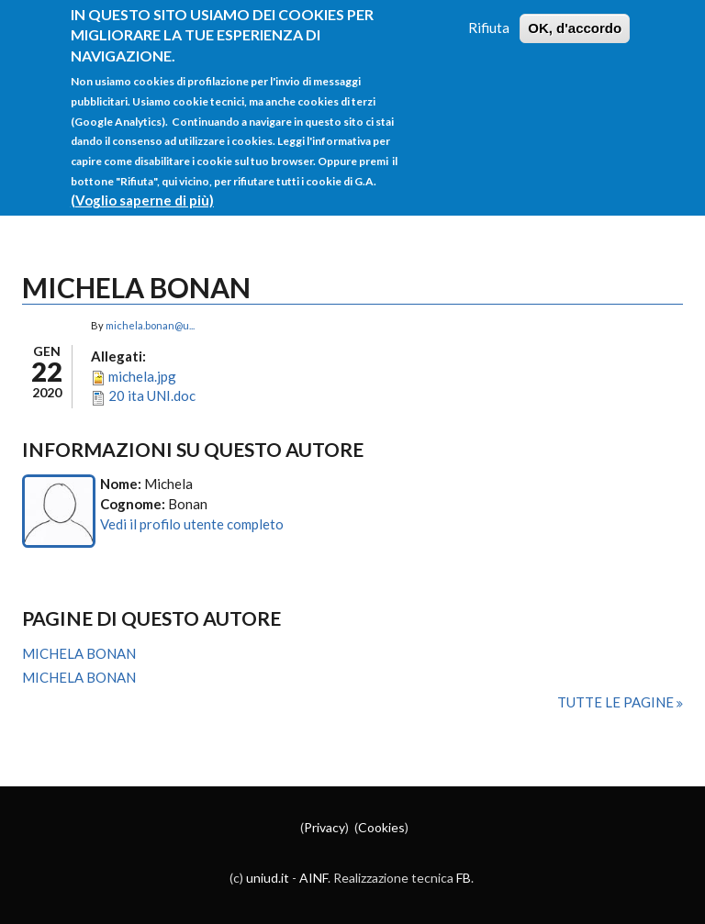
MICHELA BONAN (79, 653)
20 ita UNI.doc (152, 395)
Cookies (381, 827)
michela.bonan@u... (150, 325)
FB (463, 877)
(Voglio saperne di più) (142, 181)
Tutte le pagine (617, 702)
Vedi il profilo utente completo (192, 524)
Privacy (324, 827)
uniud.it (267, 877)
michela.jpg (142, 376)
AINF (313, 877)
